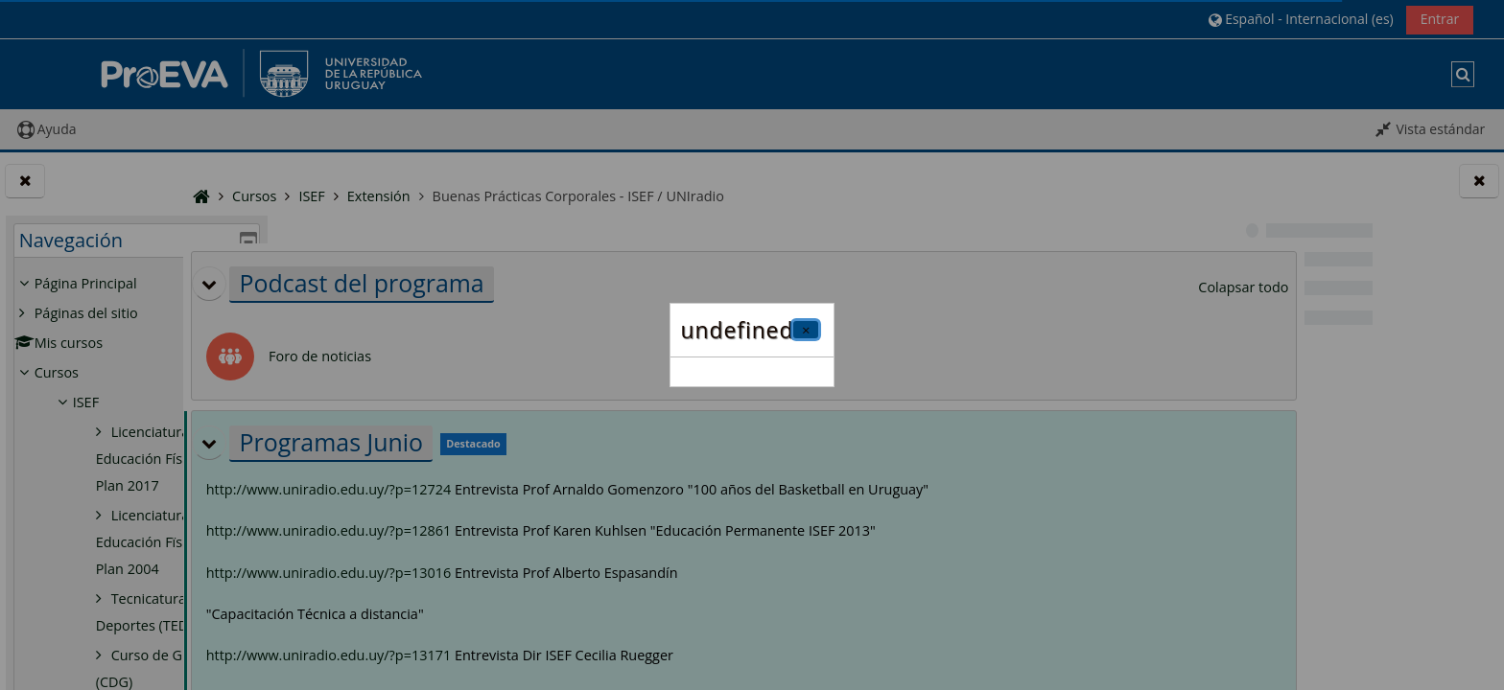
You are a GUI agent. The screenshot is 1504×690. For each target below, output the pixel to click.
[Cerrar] (805, 329)
